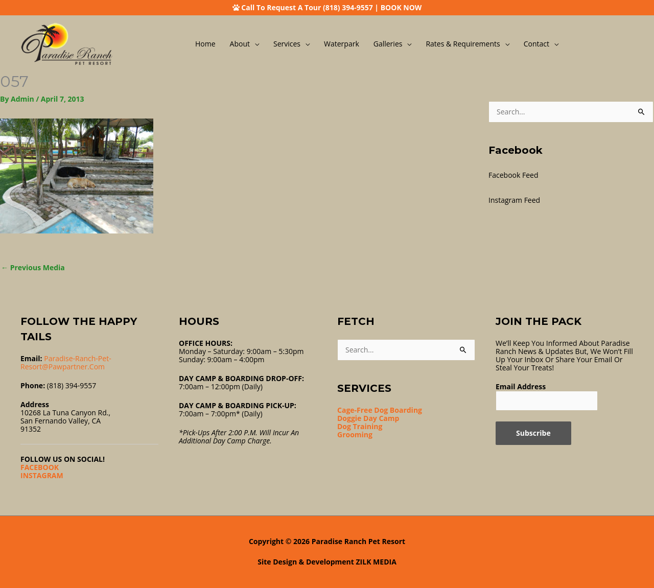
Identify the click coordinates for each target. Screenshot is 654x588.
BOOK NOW (401, 7)
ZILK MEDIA (376, 562)
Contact (536, 44)
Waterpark (341, 44)
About (240, 44)
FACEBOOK (39, 467)
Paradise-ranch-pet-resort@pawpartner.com (65, 362)
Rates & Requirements (463, 44)
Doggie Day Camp (368, 418)
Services (286, 44)
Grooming (354, 434)
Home (205, 44)
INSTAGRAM (41, 475)
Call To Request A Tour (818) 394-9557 (306, 7)
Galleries (388, 44)
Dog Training (359, 426)
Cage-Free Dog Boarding (379, 410)
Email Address (521, 386)
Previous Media (33, 267)
